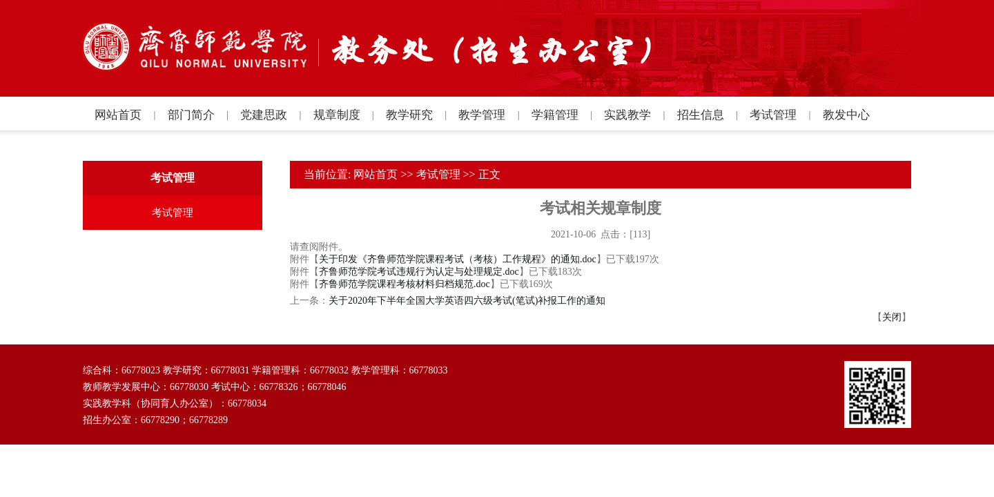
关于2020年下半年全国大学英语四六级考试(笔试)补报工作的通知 (467, 300)
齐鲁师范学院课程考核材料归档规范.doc (404, 284)
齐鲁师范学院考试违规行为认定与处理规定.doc (419, 271)
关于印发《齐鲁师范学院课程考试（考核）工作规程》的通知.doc (457, 259)
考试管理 (438, 174)
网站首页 (375, 174)
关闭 (892, 317)
